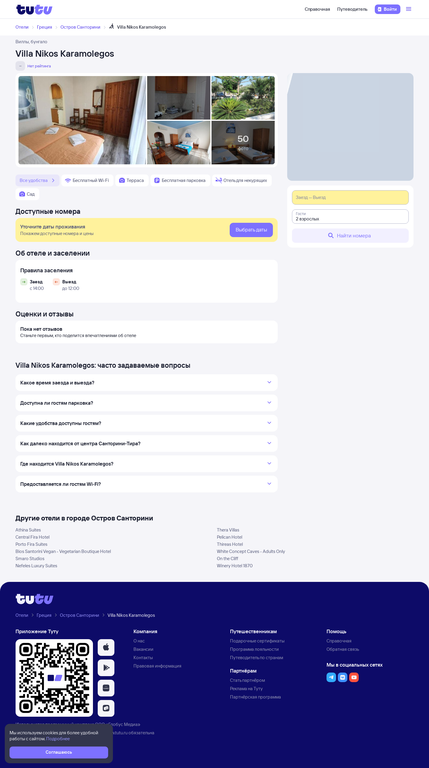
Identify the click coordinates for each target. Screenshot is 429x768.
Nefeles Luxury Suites (36, 565)
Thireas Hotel (230, 544)
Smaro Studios (29, 558)
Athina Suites (28, 530)
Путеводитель (352, 9)
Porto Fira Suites (31, 544)
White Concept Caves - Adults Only (251, 551)
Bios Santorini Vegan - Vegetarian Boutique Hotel (63, 551)
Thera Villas (228, 530)
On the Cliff (227, 558)
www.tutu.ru (116, 732)
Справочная (317, 9)
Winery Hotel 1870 (235, 565)
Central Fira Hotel (32, 537)
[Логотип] (34, 9)
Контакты (143, 657)
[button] (106, 647)
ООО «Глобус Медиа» (117, 724)
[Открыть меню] (409, 9)
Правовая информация (157, 666)
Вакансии (143, 649)
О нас (139, 641)
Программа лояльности (254, 649)
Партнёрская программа (255, 697)
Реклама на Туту (246, 688)
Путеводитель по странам (256, 657)
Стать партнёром (247, 680)
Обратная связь (343, 649)
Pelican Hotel (229, 537)
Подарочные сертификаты (257, 641)
